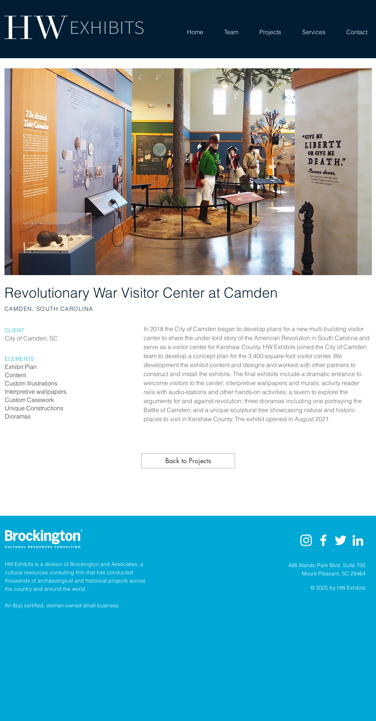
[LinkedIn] (358, 540)
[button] (188, 171)
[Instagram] (306, 540)
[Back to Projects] (188, 460)
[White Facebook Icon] (323, 540)
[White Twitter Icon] (340, 540)
